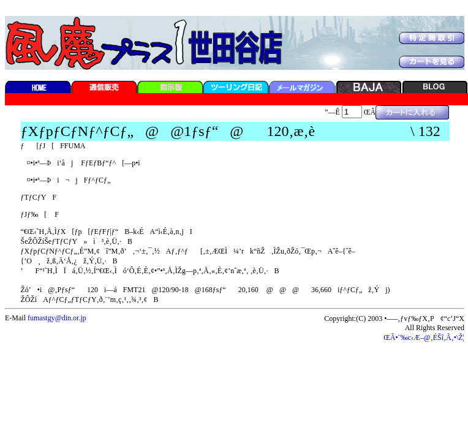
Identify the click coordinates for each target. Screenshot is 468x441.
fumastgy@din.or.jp (57, 318)
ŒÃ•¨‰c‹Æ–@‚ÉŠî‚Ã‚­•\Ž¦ (423, 337)
